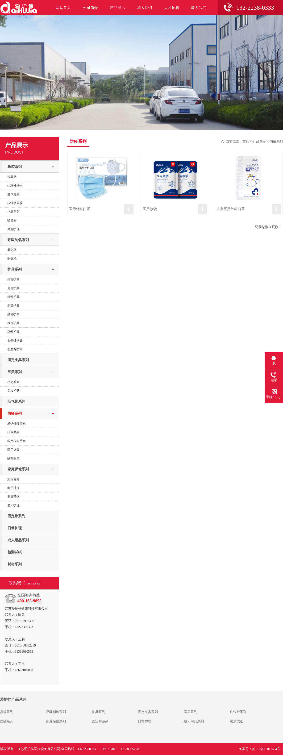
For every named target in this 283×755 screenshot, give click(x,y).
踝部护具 (13, 332)
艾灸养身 (13, 479)
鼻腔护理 (13, 229)
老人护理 (13, 505)
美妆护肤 (13, 390)
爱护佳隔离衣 (16, 423)
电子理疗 (13, 488)
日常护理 (15, 528)
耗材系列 (15, 564)
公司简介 (90, 8)
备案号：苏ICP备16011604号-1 (261, 749)
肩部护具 (13, 288)
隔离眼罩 (13, 458)
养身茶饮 (13, 496)
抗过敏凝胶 (15, 203)
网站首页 (63, 8)
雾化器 (12, 250)
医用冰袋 (13, 449)
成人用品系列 (18, 540)
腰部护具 (13, 314)
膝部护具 (13, 323)
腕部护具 (13, 297)
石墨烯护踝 (15, 340)
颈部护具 (13, 279)
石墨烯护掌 (15, 349)
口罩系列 (13, 432)
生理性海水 (15, 185)
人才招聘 (171, 8)
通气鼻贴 (13, 194)
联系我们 (198, 8)
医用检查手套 (16, 441)
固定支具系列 (18, 360)
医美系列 (15, 372)
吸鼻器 (12, 220)
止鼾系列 (13, 211)
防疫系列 (15, 413)
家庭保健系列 (18, 469)
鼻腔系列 (15, 167)
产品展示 (117, 8)
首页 (245, 141)
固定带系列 (16, 516)
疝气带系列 (16, 401)
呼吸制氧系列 (18, 240)
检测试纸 (15, 552)
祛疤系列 (13, 382)
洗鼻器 (12, 177)
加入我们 (144, 8)
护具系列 (15, 269)
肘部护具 (13, 305)
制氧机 (12, 258)
